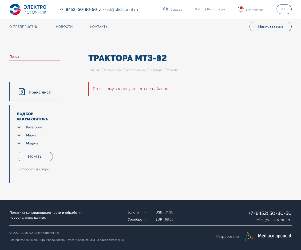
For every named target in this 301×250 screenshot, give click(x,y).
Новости (64, 27)
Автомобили (113, 70)
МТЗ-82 (172, 70)
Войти (199, 9)
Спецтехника (135, 70)
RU (283, 9)
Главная (94, 70)
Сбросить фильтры (34, 169)
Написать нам (270, 26)
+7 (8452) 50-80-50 (270, 213)
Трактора (155, 70)
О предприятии (24, 27)
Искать (35, 156)
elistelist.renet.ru (274, 219)
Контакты (99, 27)
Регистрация (216, 9)
